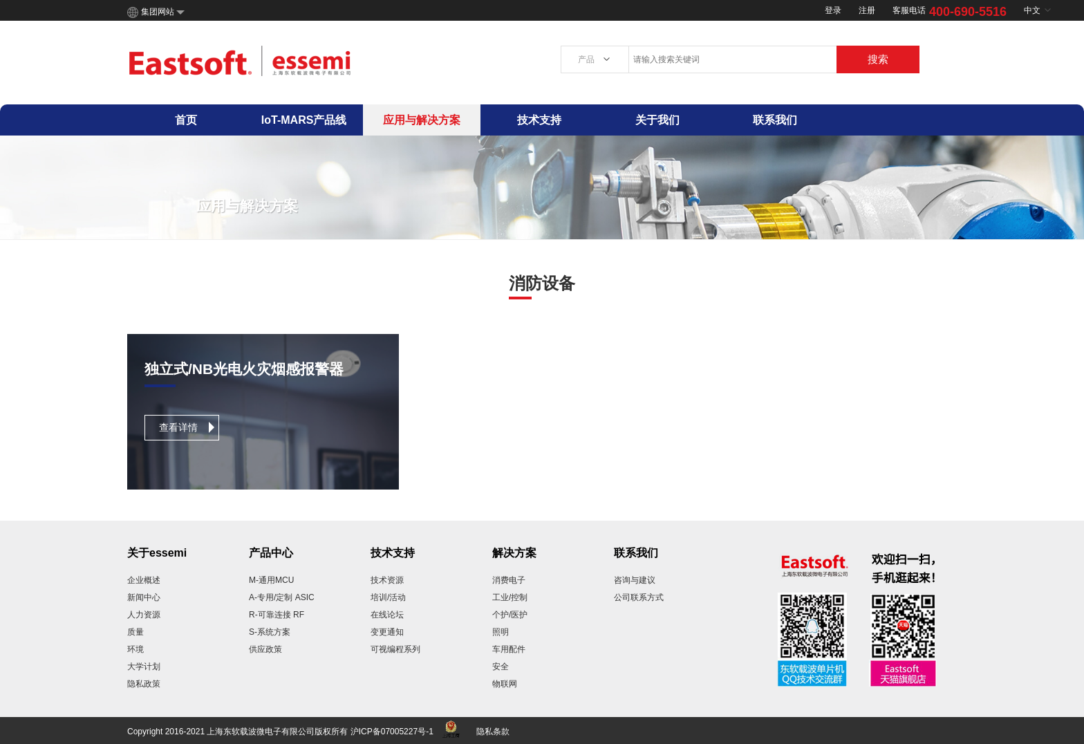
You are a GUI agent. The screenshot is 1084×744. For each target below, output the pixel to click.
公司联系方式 (639, 597)
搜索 (878, 59)
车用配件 (508, 649)
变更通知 (387, 632)
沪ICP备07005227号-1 (392, 731)
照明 (500, 632)
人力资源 (143, 615)
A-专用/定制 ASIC (282, 597)
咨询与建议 (634, 580)
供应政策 (265, 649)
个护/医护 (509, 615)
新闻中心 (143, 597)
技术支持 (539, 120)
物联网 (504, 684)
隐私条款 (493, 731)
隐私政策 (143, 684)
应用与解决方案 (421, 120)
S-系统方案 (269, 632)
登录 (833, 10)
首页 (186, 120)
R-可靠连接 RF (276, 615)
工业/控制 (509, 597)
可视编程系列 (395, 649)
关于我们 (657, 120)
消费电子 (508, 580)
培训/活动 (388, 597)
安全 (500, 666)
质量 (135, 632)
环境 (135, 649)
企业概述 (143, 580)
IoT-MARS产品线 (304, 120)
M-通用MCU (271, 580)
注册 (867, 10)
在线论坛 (387, 615)
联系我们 (775, 120)
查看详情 (178, 427)
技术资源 (387, 580)
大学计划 (143, 666)
